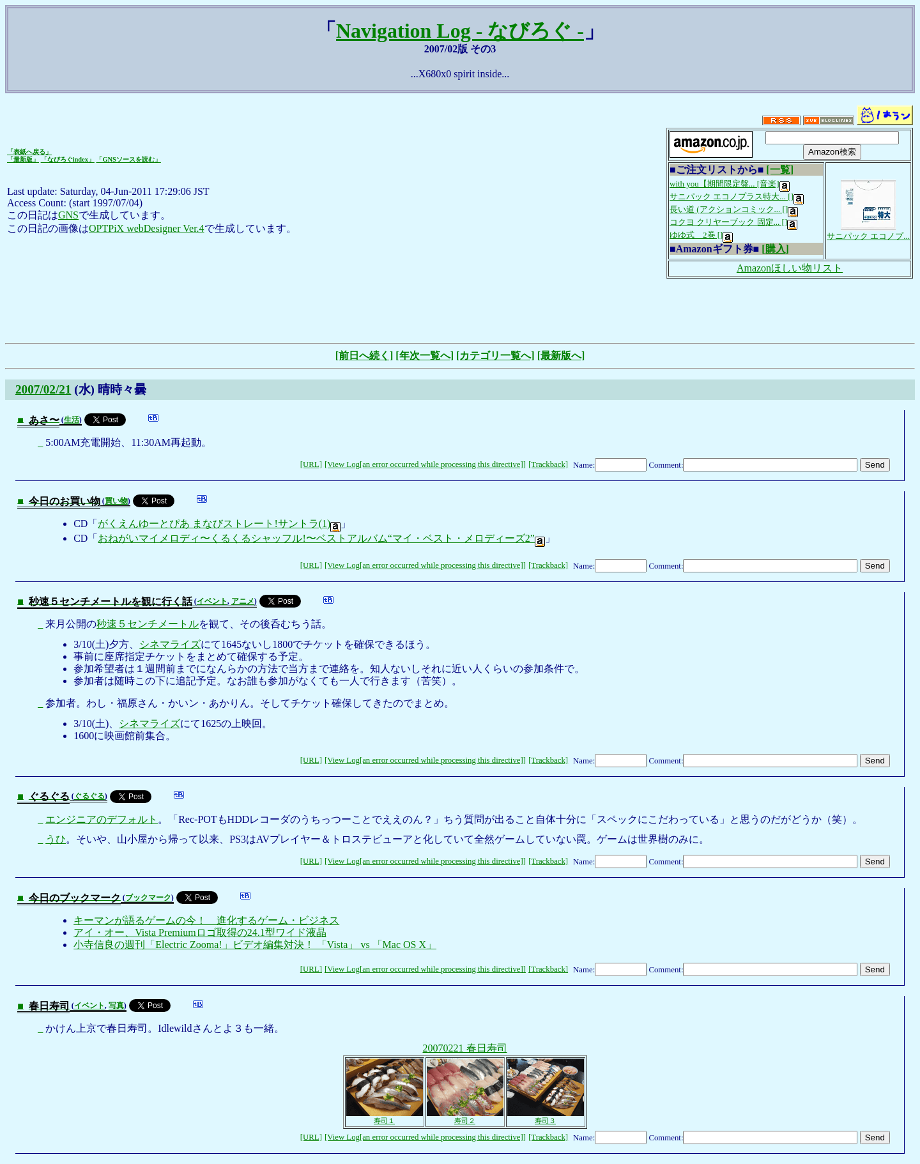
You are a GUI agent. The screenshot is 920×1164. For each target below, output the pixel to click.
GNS (68, 215)
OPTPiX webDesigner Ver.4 (146, 228)
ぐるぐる (89, 796)
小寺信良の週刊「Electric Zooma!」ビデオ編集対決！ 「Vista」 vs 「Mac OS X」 (254, 944)
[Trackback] (548, 464)
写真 (116, 1005)
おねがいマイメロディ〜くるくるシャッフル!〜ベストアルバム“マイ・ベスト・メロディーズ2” (321, 538)
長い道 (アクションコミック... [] (734, 209)
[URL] (311, 464)
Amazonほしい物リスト (790, 268)
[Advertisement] (460, 309)
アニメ (242, 601)
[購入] (775, 248)
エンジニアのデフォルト (101, 819)
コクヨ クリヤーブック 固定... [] (733, 222)
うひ (55, 839)
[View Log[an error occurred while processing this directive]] (425, 464)
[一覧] (779, 169)
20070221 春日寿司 (465, 1048)
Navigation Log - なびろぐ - (460, 30)
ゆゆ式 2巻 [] (701, 235)
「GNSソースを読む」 (128, 159)
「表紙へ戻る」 (29, 151)
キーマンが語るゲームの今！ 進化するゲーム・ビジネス (206, 920)
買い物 (116, 500)
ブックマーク (148, 897)
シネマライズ (170, 644)
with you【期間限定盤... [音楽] (730, 183)
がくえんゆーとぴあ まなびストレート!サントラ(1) (219, 523)
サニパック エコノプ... (868, 232)
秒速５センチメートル (147, 623)
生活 (71, 419)
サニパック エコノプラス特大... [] (737, 196)
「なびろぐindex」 (68, 159)
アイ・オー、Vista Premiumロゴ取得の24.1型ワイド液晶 (199, 932)
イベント (212, 601)
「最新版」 (23, 159)
